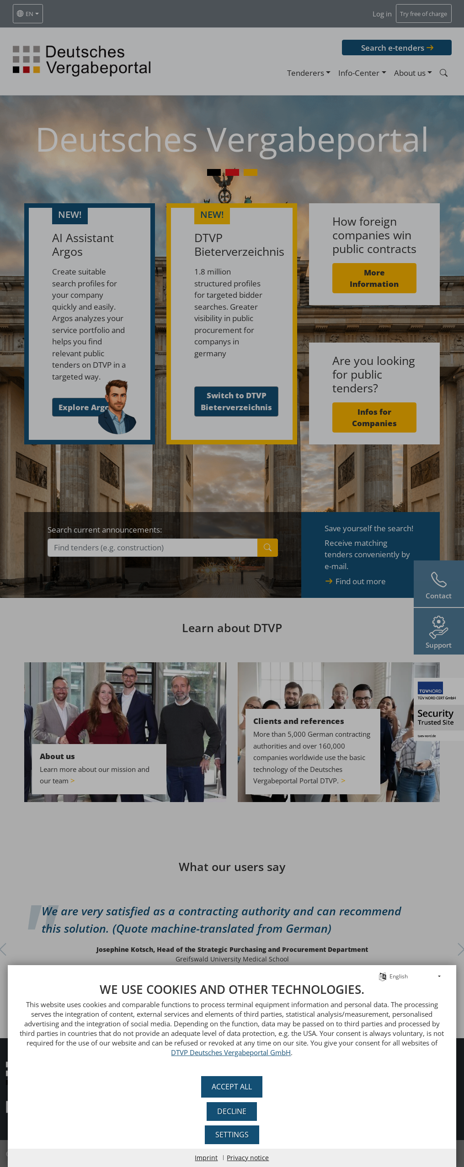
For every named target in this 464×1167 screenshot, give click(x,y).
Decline (232, 1111)
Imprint (206, 1157)
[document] (232, 1026)
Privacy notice (248, 1157)
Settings (232, 1135)
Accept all (232, 1087)
